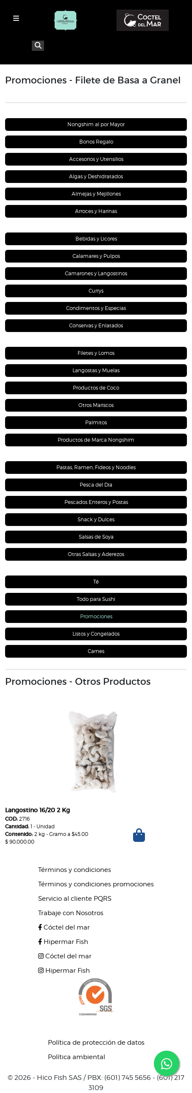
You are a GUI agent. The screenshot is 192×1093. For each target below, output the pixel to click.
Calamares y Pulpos (96, 256)
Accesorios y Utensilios (96, 159)
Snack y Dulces (96, 519)
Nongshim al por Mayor (96, 124)
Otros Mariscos (96, 405)
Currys (96, 291)
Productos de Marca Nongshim (96, 440)
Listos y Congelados (96, 634)
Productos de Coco (96, 388)
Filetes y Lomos (96, 353)
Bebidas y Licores (96, 238)
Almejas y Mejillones (96, 194)
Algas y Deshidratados (96, 176)
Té (96, 581)
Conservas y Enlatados (96, 325)
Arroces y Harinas (96, 211)
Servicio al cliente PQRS (74, 898)
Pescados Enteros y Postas (96, 502)
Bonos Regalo (96, 141)
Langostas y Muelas (96, 370)
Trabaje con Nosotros (70, 913)
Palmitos (96, 422)
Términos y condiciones (74, 870)
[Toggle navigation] (16, 18)
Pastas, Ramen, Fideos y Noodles (96, 467)
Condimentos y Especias (96, 308)
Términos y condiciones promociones (96, 884)
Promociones (96, 616)
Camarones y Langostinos (96, 273)
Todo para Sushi (96, 599)
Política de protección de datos (96, 1042)
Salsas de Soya (96, 537)
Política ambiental (76, 1057)
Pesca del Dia (96, 484)
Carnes (96, 651)
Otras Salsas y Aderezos (96, 554)
